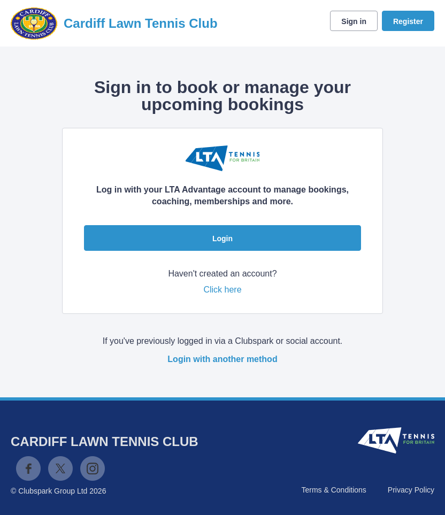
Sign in (353, 21)
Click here (222, 289)
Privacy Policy (411, 490)
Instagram (92, 468)
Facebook (28, 468)
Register (408, 21)
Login (222, 238)
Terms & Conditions (333, 490)
